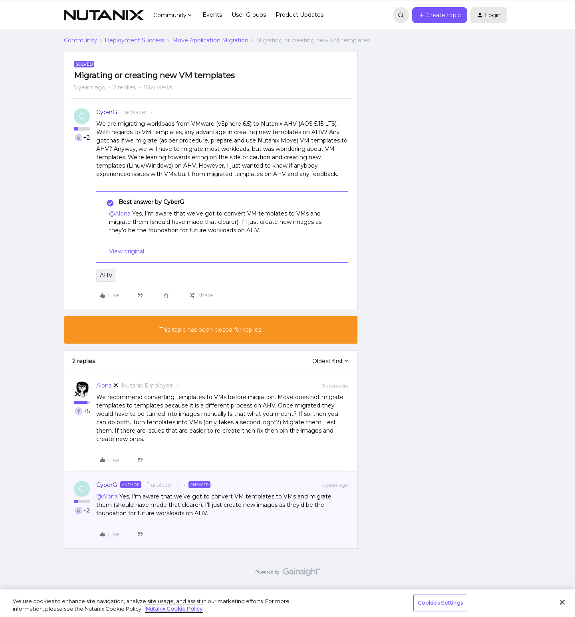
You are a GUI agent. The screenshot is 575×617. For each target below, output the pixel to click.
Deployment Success (135, 40)
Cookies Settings (440, 602)
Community (80, 40)
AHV (106, 275)
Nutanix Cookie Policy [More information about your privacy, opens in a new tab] (174, 608)
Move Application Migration (210, 40)
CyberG (106, 112)
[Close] (562, 602)
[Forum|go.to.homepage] (104, 15)
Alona (104, 385)
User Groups (249, 14)
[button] (439, 15)
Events (212, 14)
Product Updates (299, 14)
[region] (287, 603)
